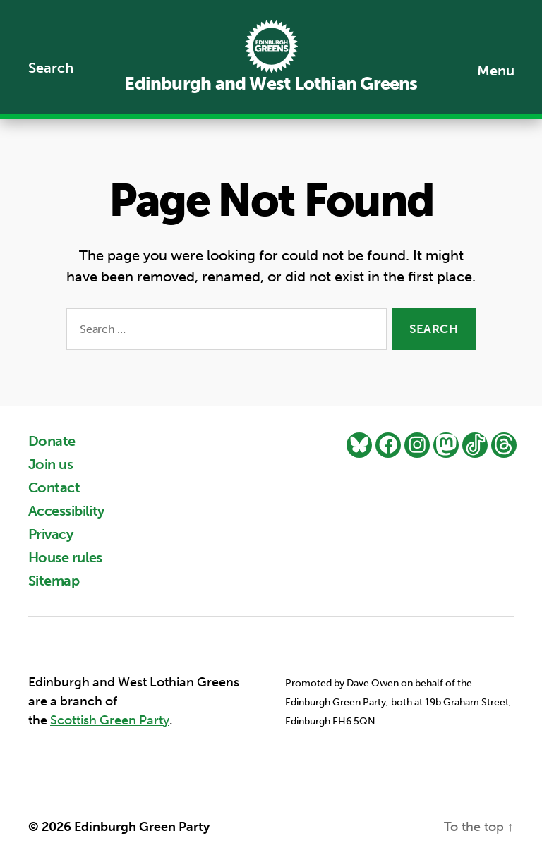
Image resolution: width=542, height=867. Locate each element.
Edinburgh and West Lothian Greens (270, 84)
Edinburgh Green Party (142, 827)
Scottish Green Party (109, 721)
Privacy (50, 534)
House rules (65, 557)
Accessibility (66, 510)
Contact (54, 487)
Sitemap (53, 580)
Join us (50, 464)
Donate (52, 440)
